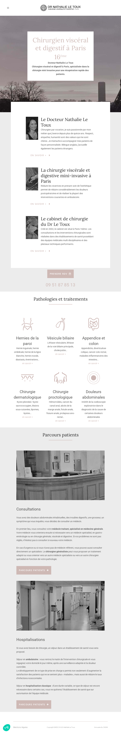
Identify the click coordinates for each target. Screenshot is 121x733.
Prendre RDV (60, 273)
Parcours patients (34, 570)
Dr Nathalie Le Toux (68, 727)
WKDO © (57, 727)
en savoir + (27, 363)
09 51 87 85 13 (60, 285)
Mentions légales (20, 727)
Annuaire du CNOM (101, 727)
